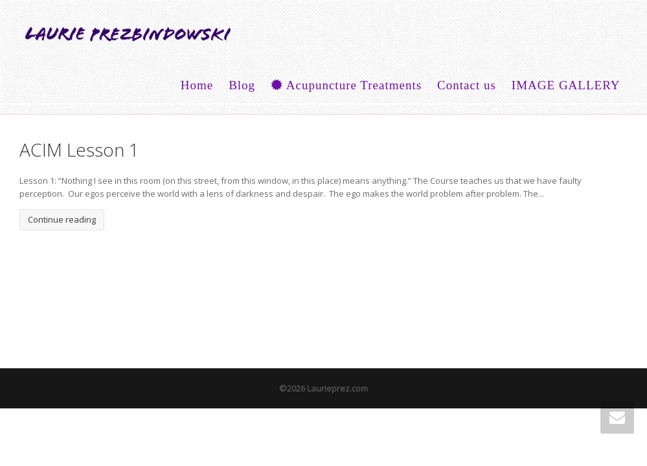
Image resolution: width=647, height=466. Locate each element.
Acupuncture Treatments (346, 85)
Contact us (466, 85)
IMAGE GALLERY (566, 85)
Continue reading (62, 219)
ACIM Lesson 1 (79, 149)
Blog (242, 85)
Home (197, 85)
